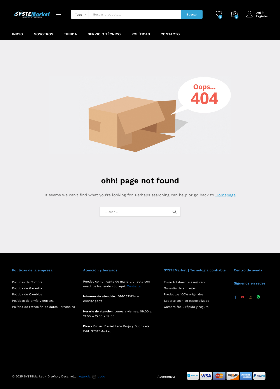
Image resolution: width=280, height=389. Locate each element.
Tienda (70, 34)
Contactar (134, 286)
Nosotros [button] (43, 34)
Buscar (191, 14)
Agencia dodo (92, 376)
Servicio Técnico (104, 34)
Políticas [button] (140, 34)
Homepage (225, 195)
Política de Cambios (27, 294)
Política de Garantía (27, 288)
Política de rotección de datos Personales (43, 306)
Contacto (170, 34)
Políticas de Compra (27, 282)
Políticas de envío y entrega (33, 300)
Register (262, 16)
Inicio (17, 34)
